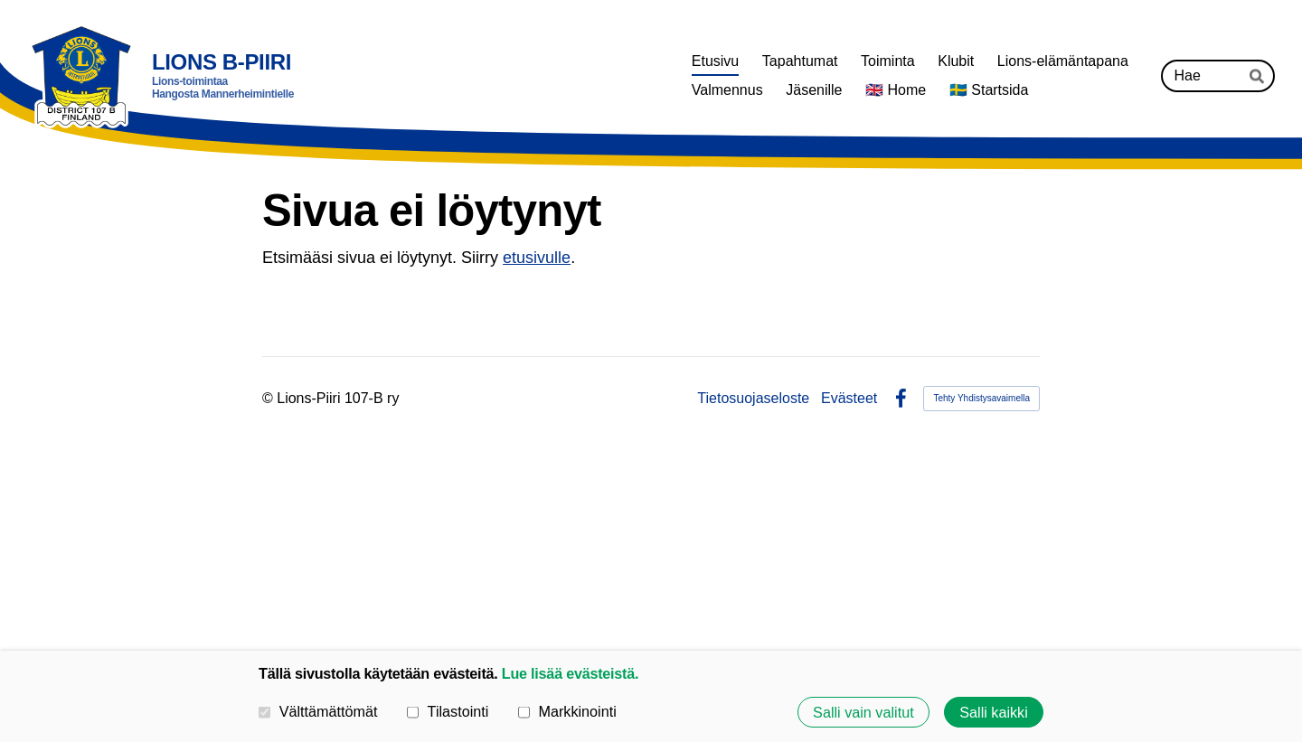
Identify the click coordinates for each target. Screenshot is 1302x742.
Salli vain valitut (863, 712)
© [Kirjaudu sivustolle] (269, 398)
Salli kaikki (993, 712)
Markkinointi (567, 711)
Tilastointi (447, 711)
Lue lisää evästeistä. (570, 673)
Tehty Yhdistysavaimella (981, 398)
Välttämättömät (318, 711)
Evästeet (849, 398)
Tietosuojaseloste (753, 398)
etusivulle (537, 258)
